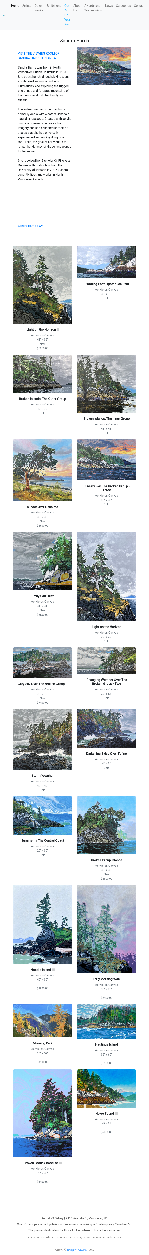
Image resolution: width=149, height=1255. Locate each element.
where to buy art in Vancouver (101, 1230)
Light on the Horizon (106, 627)
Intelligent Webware (77, 1250)
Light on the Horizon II (42, 329)
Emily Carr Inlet (43, 596)
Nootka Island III (43, 970)
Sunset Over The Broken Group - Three (106, 488)
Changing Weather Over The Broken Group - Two (106, 682)
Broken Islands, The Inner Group (106, 419)
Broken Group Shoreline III (43, 1163)
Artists (26, 6)
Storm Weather (42, 776)
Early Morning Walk (106, 979)
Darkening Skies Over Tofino (106, 753)
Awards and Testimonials (93, 8)
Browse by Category (71, 1237)
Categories (123, 6)
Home (15, 6)
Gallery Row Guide (102, 1237)
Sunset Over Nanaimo (42, 507)
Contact (139, 6)
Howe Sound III (106, 1113)
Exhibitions (53, 6)
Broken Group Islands (106, 860)
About (117, 1237)
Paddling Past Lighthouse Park (106, 284)
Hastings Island (106, 1044)
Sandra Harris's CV (30, 226)
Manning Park (42, 1043)
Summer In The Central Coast (42, 840)
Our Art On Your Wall (67, 15)
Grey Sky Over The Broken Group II (42, 684)
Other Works (39, 8)
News (109, 6)
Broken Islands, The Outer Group (42, 399)
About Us (77, 8)
